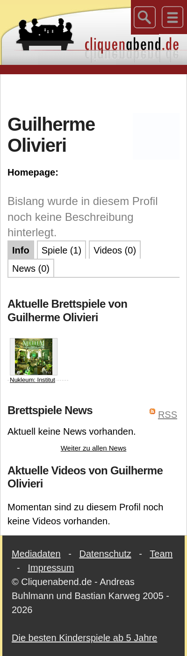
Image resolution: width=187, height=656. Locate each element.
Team (161, 554)
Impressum (51, 568)
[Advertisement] (94, 93)
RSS (167, 414)
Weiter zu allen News (94, 448)
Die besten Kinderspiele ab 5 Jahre (84, 638)
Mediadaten (36, 554)
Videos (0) (115, 250)
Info (20, 250)
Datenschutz (105, 554)
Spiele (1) (62, 250)
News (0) (31, 268)
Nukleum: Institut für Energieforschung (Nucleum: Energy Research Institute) (34, 383)
